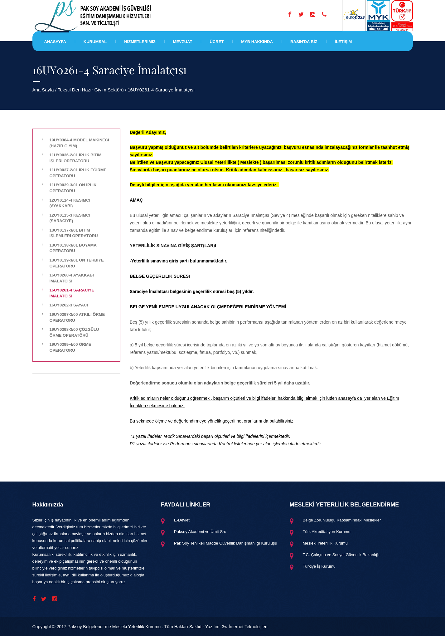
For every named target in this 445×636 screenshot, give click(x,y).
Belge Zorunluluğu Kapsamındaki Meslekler (342, 520)
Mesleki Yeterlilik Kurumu (325, 543)
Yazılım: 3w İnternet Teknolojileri (236, 626)
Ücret (217, 41)
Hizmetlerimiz (139, 41)
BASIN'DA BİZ (303, 41)
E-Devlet (182, 520)
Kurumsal (95, 41)
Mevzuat (182, 41)
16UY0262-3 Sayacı (69, 305)
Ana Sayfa (43, 89)
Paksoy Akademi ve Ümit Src (200, 531)
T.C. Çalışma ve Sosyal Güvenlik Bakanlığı (341, 554)
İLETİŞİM (343, 41)
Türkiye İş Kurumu (319, 566)
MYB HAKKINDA (257, 41)
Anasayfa (55, 41)
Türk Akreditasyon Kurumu (327, 531)
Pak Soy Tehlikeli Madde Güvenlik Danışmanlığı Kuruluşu (225, 543)
